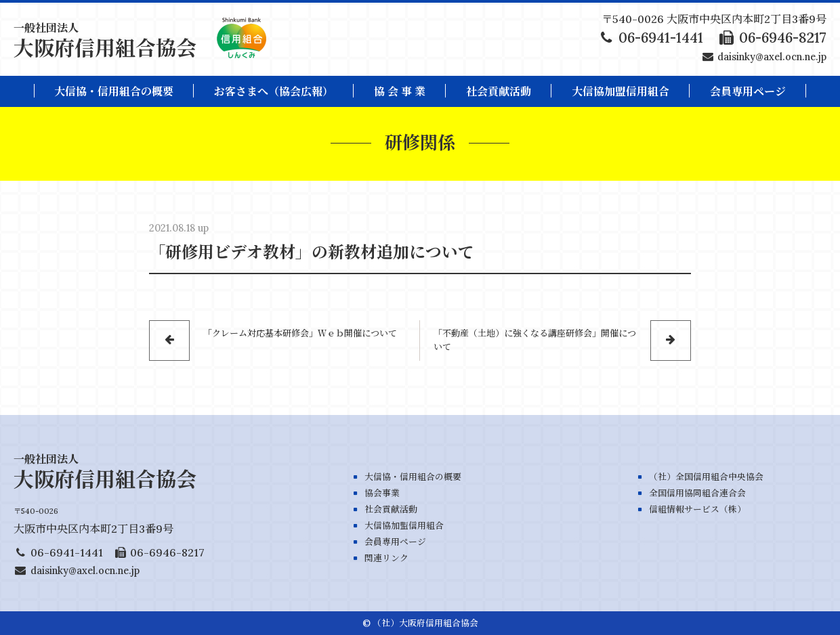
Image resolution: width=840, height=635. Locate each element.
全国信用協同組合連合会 (697, 493)
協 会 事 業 (399, 91)
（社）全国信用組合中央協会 (706, 477)
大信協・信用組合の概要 (113, 91)
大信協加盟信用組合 (620, 91)
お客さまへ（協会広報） (273, 91)
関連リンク (386, 558)
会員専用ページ (395, 542)
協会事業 (382, 493)
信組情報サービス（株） (697, 509)
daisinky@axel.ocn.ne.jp (771, 57)
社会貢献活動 (498, 91)
